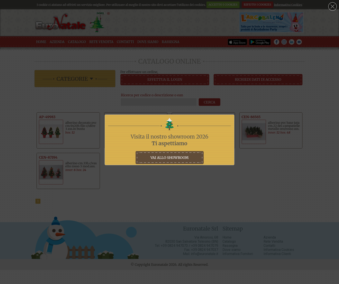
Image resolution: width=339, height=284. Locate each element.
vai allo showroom (169, 157)
